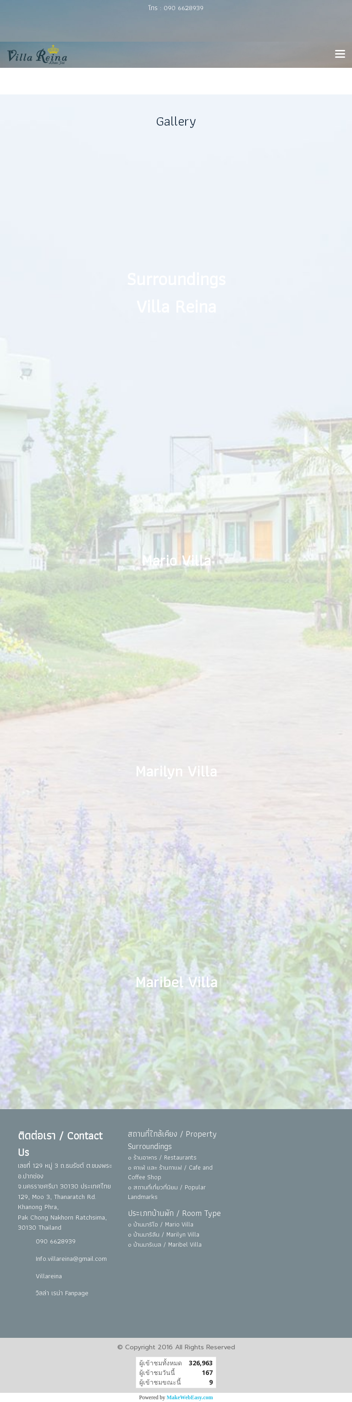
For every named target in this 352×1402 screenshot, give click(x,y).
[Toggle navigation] (340, 54)
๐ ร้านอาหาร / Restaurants (162, 1157)
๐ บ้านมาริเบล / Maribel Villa (165, 1244)
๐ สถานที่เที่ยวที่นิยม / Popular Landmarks (167, 1192)
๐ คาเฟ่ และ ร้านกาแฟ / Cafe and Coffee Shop (170, 1172)
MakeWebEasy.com (190, 1397)
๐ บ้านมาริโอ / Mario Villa (160, 1224)
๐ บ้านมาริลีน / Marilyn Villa (163, 1234)
